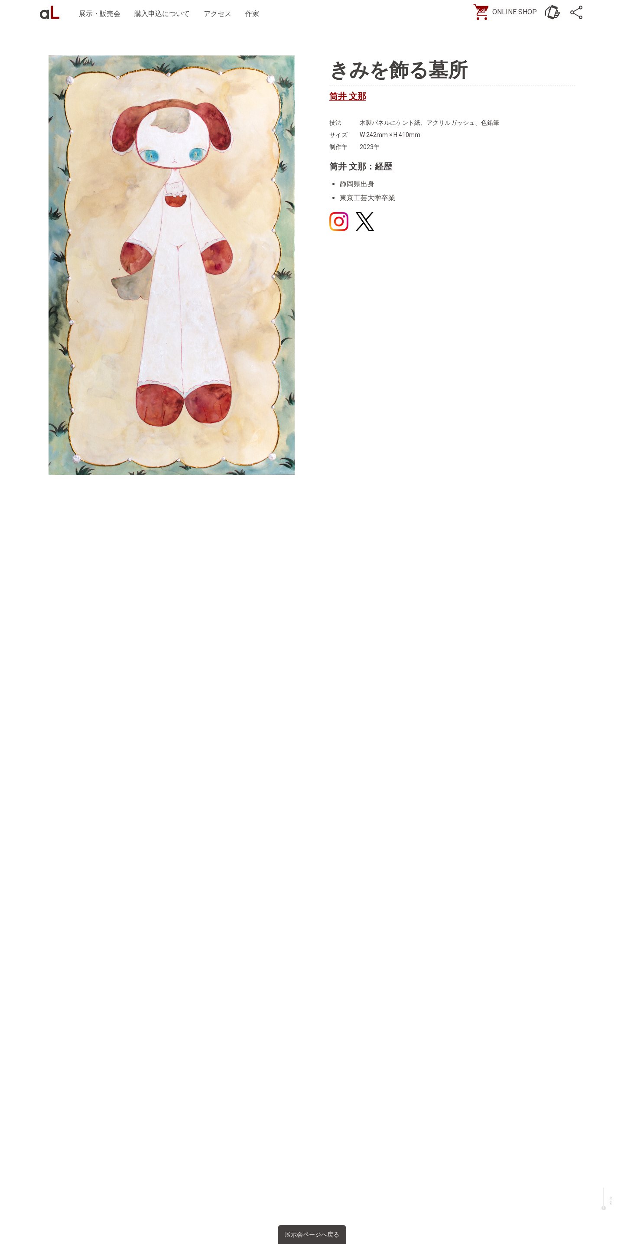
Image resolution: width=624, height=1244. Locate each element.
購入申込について (164, 14)
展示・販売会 (102, 14)
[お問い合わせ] (550, 13)
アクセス (220, 14)
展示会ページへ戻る (312, 1234)
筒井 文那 (347, 96)
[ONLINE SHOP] (504, 13)
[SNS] (576, 13)
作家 (255, 14)
